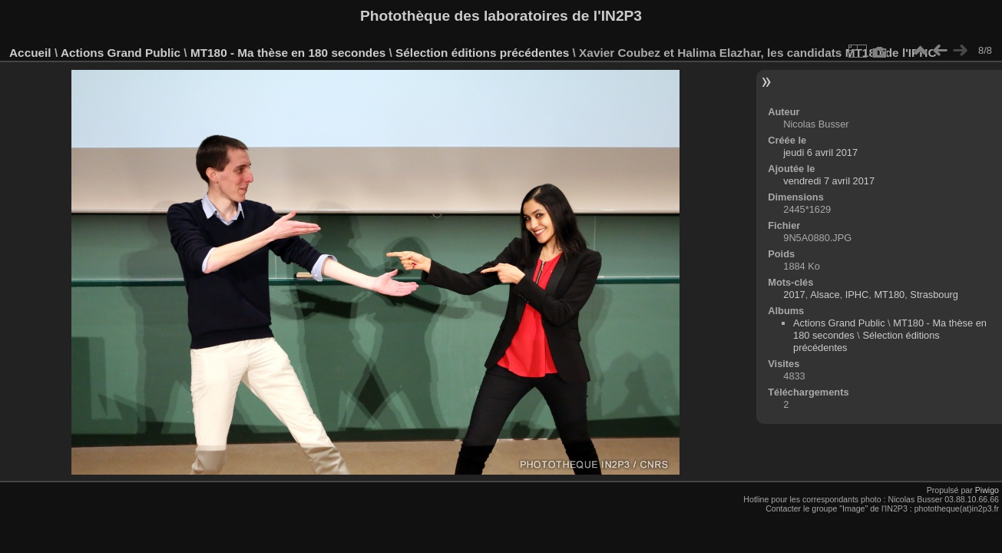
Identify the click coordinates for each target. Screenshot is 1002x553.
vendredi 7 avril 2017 (829, 181)
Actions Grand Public (120, 52)
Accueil (30, 52)
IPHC (857, 294)
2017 (794, 294)
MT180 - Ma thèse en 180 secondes (287, 52)
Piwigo (987, 490)
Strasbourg (934, 294)
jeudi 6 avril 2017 (820, 152)
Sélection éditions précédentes (482, 52)
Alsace (824, 294)
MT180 (889, 294)
